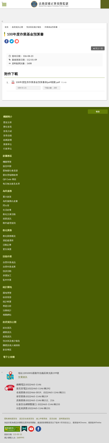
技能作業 (7, 256)
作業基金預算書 (51, 27)
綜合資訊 (7, 327)
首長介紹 (7, 131)
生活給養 (7, 209)
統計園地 (7, 287)
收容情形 (7, 297)
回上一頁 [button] (99, 48)
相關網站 (7, 314)
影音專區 (7, 349)
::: (2, 2)
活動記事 (7, 244)
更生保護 (7, 249)
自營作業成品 (9, 262)
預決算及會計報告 (33, 27)
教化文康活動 (9, 214)
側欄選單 (4, 4)
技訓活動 (7, 271)
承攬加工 (7, 275)
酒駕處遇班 (8, 240)
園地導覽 (7, 292)
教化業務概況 (9, 236)
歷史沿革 (7, 122)
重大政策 (7, 196)
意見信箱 (53, 418)
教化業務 (7, 230)
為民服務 (7, 191)
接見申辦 (7, 166)
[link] (6, 41)
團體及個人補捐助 (11, 345)
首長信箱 (7, 135)
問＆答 (6, 205)
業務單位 (7, 144)
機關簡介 (7, 116)
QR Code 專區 (9, 179)
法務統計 (7, 310)
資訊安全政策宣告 (26, 418)
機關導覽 (7, 161)
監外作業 (7, 279)
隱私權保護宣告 (10, 418)
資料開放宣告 (64, 418)
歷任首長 (7, 126)
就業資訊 (7, 218)
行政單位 (7, 148)
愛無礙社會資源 (10, 170)
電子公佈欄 (8, 357)
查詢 (104, 4)
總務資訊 (7, 332)
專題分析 (7, 306)
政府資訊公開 (17, 27)
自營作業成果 (9, 266)
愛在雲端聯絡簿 (10, 175)
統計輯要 (7, 301)
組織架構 (7, 140)
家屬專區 (7, 155)
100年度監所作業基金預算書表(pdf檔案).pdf (41, 82)
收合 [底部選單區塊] (98, 111)
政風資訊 (7, 336)
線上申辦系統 (41, 418)
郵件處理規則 (9, 223)
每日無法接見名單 (11, 183)
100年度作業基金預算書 (25, 34)
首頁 (6, 27)
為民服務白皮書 (10, 201)
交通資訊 (22, 377)
